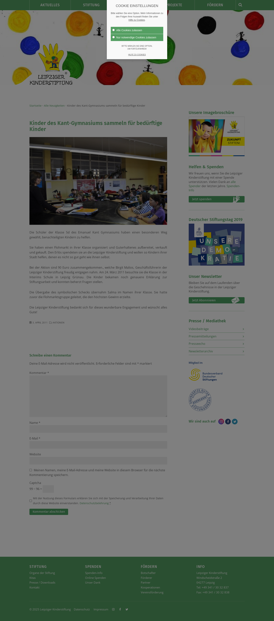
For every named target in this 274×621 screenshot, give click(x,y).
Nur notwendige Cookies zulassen (134, 37)
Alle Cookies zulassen (127, 30)
